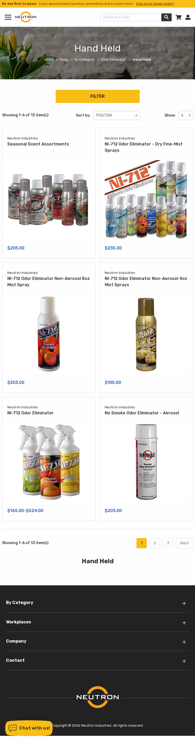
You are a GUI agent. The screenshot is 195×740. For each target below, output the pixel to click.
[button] (29, 728)
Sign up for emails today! (155, 4)
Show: (170, 115)
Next (184, 543)
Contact (15, 660)
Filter (97, 96)
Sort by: (83, 115)
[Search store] (131, 17)
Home (49, 59)
